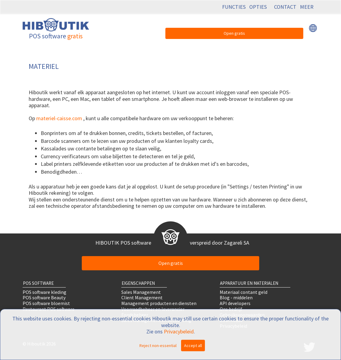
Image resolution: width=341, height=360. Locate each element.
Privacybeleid (179, 331)
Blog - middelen (236, 298)
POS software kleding (44, 292)
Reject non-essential (158, 345)
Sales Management (141, 292)
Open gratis (234, 33)
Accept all (193, 345)
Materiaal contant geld (243, 292)
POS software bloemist (46, 303)
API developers (235, 303)
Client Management (142, 298)
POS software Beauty (44, 298)
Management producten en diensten (158, 303)
